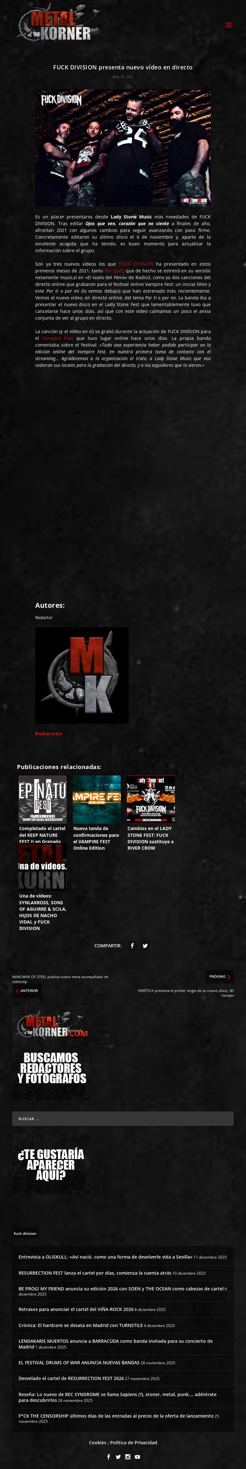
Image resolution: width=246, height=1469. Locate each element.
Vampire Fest (57, 336)
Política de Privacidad (133, 1441)
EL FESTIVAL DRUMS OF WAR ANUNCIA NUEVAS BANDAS (79, 1361)
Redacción (48, 731)
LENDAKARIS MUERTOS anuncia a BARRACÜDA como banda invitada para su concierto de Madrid (116, 1342)
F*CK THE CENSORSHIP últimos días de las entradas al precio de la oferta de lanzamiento (116, 1414)
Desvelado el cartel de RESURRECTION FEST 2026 (71, 1377)
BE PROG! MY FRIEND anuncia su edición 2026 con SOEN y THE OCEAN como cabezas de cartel (121, 1287)
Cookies (97, 1441)
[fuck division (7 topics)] (25, 1231)
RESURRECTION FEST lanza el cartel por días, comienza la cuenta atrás (95, 1271)
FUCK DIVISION (136, 262)
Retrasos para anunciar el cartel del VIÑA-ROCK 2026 (76, 1308)
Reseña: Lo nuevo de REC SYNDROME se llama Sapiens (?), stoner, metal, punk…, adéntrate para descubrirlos (118, 1395)
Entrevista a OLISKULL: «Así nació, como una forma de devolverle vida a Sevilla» (106, 1255)
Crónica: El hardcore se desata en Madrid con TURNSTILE (81, 1323)
